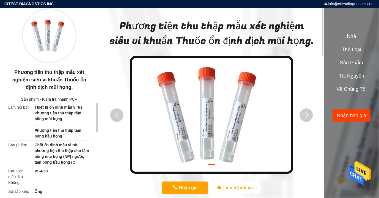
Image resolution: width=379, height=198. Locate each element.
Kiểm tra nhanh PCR (60, 99)
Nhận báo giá (351, 115)
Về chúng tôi (351, 89)
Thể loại (351, 49)
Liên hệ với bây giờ (242, 187)
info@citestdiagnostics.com (351, 4)
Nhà (351, 36)
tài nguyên (351, 76)
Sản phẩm (30, 99)
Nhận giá (188, 187)
